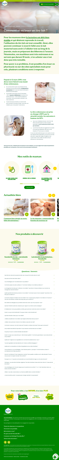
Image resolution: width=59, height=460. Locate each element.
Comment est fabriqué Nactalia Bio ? (14, 436)
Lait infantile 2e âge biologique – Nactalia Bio (42, 257)
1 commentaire (20, 262)
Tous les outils (29, 187)
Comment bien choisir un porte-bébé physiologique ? (15, 219)
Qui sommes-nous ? (9, 431)
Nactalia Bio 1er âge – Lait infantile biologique (16, 257)
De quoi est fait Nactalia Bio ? (12, 433)
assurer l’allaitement (15, 95)
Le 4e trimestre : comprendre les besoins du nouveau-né (42, 219)
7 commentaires (46, 262)
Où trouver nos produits (47, 4)
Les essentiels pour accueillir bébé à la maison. (46, 179)
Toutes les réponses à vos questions (14, 426)
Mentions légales (16, 456)
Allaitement (18, 26)
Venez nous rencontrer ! (10, 438)
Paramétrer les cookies (24, 456)
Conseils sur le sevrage (29, 178)
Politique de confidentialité (8, 456)
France (56, 0)
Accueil (6, 26)
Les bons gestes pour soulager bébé (11, 178)
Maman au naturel (11, 26)
